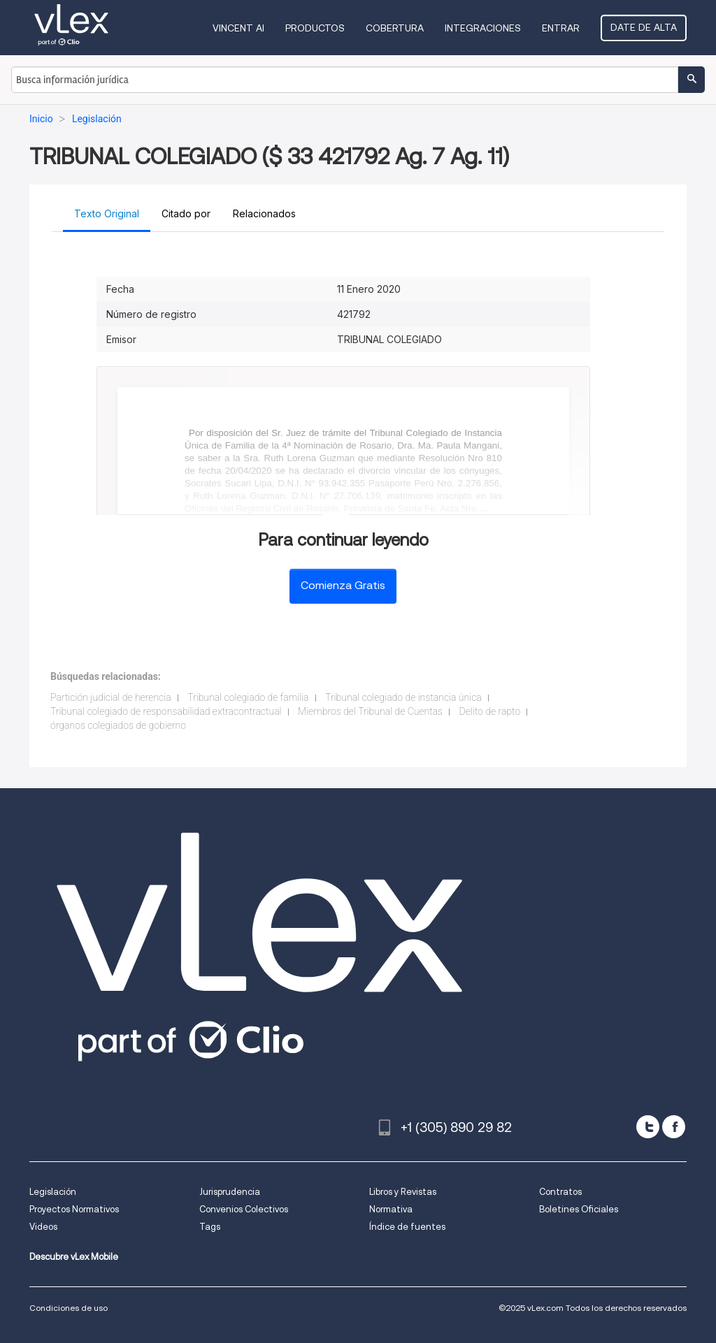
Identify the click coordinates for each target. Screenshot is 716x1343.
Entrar (561, 28)
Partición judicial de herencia (110, 697)
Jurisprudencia (229, 1191)
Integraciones (483, 28)
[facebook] (673, 1126)
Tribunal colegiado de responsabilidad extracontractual (166, 711)
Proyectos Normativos (74, 1209)
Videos (43, 1226)
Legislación (52, 1191)
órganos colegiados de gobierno (118, 725)
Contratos (560, 1191)
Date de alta (643, 27)
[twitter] (647, 1126)
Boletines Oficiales (578, 1209)
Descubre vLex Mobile (73, 1256)
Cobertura (395, 28)
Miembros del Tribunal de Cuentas (370, 711)
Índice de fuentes (407, 1226)
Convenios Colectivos (243, 1209)
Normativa (391, 1209)
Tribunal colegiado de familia (247, 697)
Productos (315, 28)
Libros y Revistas (402, 1191)
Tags (209, 1226)
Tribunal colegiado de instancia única (403, 697)
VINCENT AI (238, 28)
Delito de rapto (490, 711)
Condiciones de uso (68, 1307)
